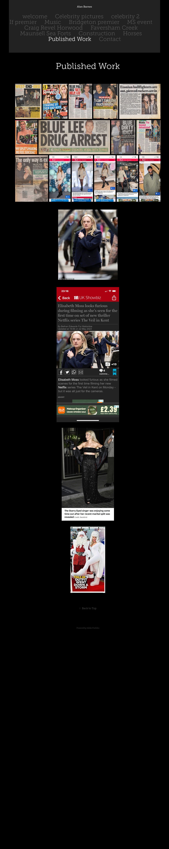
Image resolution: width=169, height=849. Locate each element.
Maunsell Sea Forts (45, 33)
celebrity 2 (125, 16)
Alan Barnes (84, 6)
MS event (139, 22)
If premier (23, 22)
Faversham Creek (114, 27)
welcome (34, 16)
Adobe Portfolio (93, 628)
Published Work (69, 39)
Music (52, 22)
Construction (97, 33)
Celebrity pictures (79, 16)
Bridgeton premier (94, 22)
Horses (132, 33)
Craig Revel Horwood (53, 27)
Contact (110, 39)
